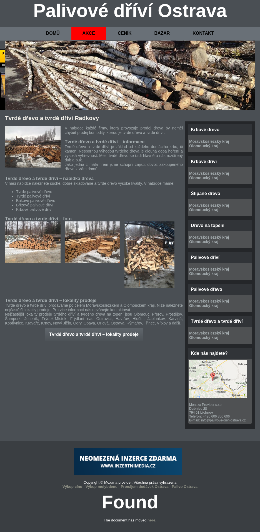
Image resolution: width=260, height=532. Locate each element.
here (151, 520)
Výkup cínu (72, 486)
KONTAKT (203, 33)
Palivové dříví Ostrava (130, 10)
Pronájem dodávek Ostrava (145, 486)
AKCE (88, 33)
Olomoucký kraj (203, 146)
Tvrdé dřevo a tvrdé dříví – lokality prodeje (94, 334)
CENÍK (125, 33)
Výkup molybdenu (102, 486)
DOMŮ (53, 33)
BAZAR (162, 33)
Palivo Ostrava (185, 486)
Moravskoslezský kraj (209, 141)
